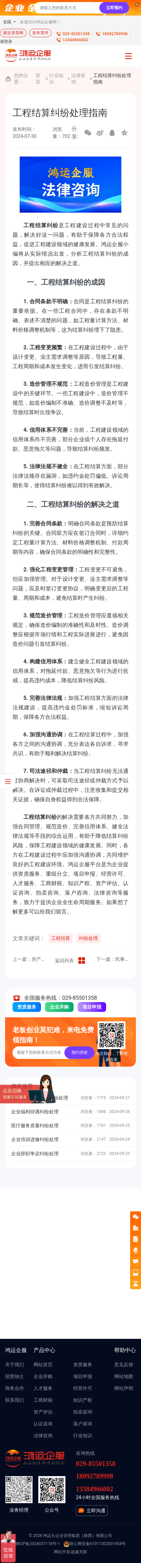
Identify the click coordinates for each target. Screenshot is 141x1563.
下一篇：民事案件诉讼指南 (112, 959)
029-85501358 (76, 33)
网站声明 (123, 1388)
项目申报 (91, 1007)
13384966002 (75, 40)
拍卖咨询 (82, 1412)
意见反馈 (123, 1364)
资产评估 (43, 1412)
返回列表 (70, 960)
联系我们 (14, 1400)
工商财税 (43, 1400)
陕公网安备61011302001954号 (94, 1544)
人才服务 (43, 1388)
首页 (38, 79)
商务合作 (14, 1388)
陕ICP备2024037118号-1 (37, 1543)
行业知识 (56, 79)
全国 (7, 22)
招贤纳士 (14, 1376)
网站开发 (62, 1551)
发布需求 (40, 32)
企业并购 (59, 1007)
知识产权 (82, 1400)
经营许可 (82, 1388)
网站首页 (43, 1364)
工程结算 (60, 938)
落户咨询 (82, 1423)
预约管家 (80, 1052)
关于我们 (14, 1364)
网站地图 (123, 1376)
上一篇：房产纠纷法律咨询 (29, 959)
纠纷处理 (88, 938)
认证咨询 (43, 1423)
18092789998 (115, 33)
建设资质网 (13, 32)
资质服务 (26, 1007)
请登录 (6, 41)
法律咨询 (78, 79)
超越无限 (79, 1551)
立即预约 (114, 7)
